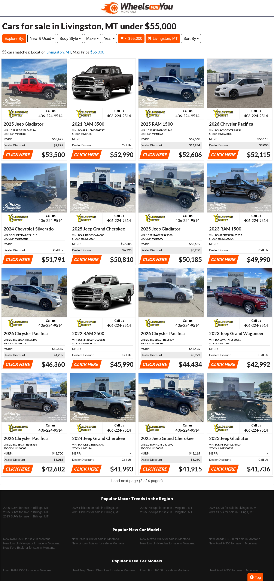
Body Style (70, 38)
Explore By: (14, 38)
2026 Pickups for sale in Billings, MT (96, 508)
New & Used (42, 38)
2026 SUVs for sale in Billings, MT (26, 508)
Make (92, 38)
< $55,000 (131, 38)
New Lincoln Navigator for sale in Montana (31, 543)
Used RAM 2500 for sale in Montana (27, 570)
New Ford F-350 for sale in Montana (233, 543)
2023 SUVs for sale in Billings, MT (26, 516)
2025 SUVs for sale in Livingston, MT (233, 508)
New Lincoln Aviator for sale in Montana (98, 543)
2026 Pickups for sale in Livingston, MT (166, 508)
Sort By (191, 38)
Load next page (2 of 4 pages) (137, 481)
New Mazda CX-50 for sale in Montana (234, 539)
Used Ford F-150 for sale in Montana (164, 570)
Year (109, 38)
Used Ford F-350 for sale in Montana (233, 570)
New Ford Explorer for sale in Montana (29, 547)
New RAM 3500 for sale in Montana (95, 539)
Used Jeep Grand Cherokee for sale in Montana (103, 570)
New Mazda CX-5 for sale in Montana (165, 539)
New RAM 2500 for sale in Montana (27, 539)
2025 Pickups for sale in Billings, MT (96, 512)
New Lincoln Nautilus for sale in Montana (167, 543)
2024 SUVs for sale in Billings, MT (231, 512)
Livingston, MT (163, 38)
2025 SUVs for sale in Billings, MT (26, 512)
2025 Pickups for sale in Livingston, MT (166, 512)
